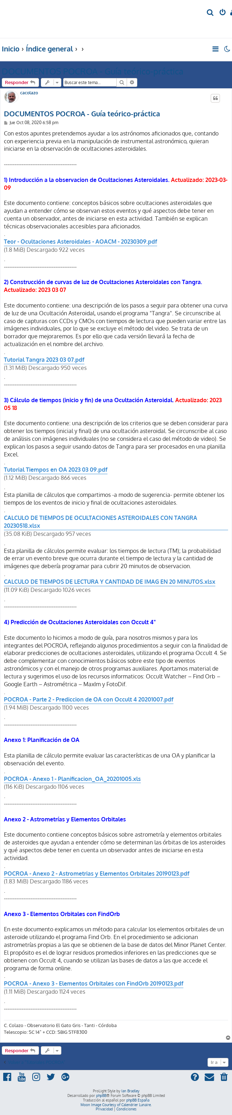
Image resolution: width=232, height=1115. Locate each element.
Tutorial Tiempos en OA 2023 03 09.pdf (55, 469)
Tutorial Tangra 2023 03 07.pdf (44, 359)
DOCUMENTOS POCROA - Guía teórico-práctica (92, 71)
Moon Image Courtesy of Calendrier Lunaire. (116, 1105)
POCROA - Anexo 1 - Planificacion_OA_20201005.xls (72, 778)
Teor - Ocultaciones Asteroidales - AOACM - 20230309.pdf (80, 241)
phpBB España (137, 1100)
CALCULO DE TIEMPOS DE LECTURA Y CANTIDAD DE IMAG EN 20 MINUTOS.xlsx (109, 581)
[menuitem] (210, 13)
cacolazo (29, 92)
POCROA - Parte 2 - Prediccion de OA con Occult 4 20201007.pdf (88, 699)
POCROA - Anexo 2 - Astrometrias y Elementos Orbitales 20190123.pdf (96, 873)
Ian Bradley (130, 1091)
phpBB (101, 1095)
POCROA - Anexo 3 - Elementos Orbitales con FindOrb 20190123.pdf (93, 983)
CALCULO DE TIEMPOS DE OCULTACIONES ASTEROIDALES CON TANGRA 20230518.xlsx (100, 521)
